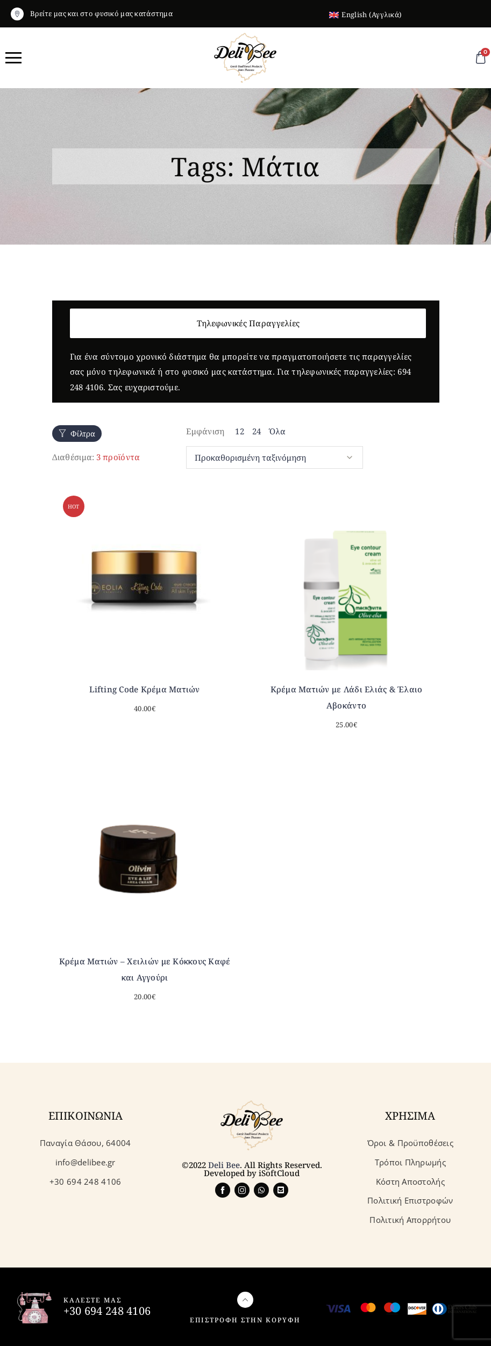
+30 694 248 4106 (107, 1308)
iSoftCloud (279, 1170)
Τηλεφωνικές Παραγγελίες (248, 323)
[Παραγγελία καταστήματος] (274, 456)
